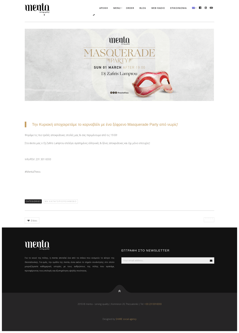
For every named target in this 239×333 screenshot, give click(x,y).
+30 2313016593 (153, 304)
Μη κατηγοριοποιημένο (61, 201)
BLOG (143, 7)
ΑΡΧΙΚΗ (103, 7)
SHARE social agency (126, 319)
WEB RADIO (158, 7)
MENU (117, 7)
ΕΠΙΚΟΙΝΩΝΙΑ (178, 7)
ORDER (130, 7)
